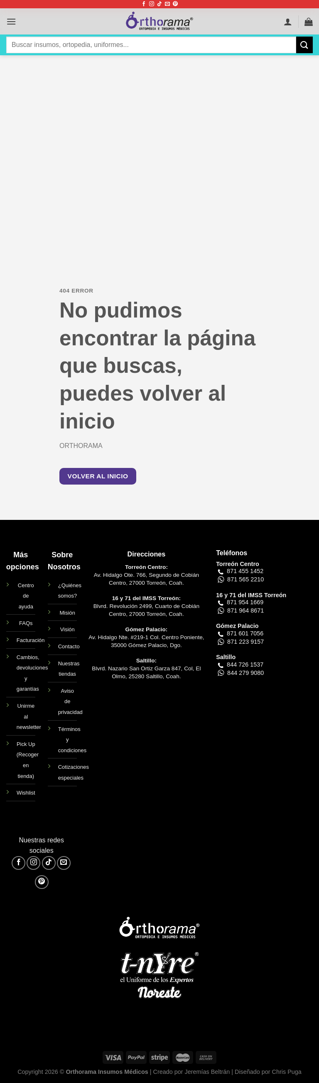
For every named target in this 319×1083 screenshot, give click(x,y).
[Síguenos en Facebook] (143, 4)
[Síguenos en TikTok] (159, 4)
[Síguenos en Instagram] (151, 4)
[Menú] (11, 21)
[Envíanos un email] (167, 4)
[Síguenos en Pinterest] (175, 4)
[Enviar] (304, 45)
